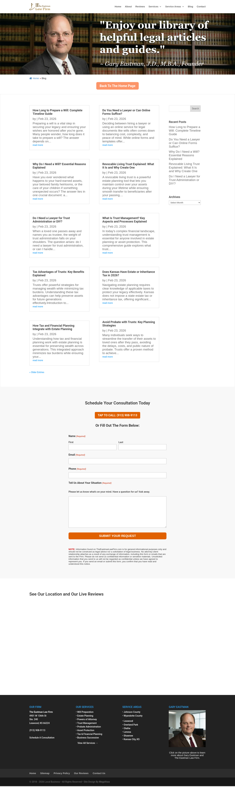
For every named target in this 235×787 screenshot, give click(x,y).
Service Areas (173, 6)
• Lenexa (126, 733)
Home (118, 6)
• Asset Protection (85, 731)
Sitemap (44, 774)
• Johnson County (131, 713)
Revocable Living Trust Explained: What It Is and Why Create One (128, 165)
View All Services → (87, 744)
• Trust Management (86, 724)
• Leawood (127, 721)
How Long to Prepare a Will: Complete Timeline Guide (185, 130)
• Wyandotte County (132, 716)
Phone (77, 470)
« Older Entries (36, 372)
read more (38, 145)
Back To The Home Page (117, 86)
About (128, 6)
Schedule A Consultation (42, 738)
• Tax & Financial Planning (89, 735)
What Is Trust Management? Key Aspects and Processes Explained (124, 219)
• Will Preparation (85, 713)
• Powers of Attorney (86, 720)
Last (120, 443)
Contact (201, 6)
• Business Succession (87, 738)
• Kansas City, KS (131, 740)
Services (153, 6)
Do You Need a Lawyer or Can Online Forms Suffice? (184, 143)
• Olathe (126, 729)
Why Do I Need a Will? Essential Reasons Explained (184, 155)
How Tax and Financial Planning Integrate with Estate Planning (53, 327)
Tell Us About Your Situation (90, 484)
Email (77, 456)
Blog (190, 6)
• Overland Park (130, 725)
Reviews (140, 6)
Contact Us (99, 774)
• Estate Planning (84, 716)
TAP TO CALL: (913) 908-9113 (117, 416)
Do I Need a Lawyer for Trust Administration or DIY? (51, 219)
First (71, 443)
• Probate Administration (88, 727)
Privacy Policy (62, 774)
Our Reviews (81, 774)
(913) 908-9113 (37, 731)
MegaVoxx (104, 782)
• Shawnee (127, 736)
